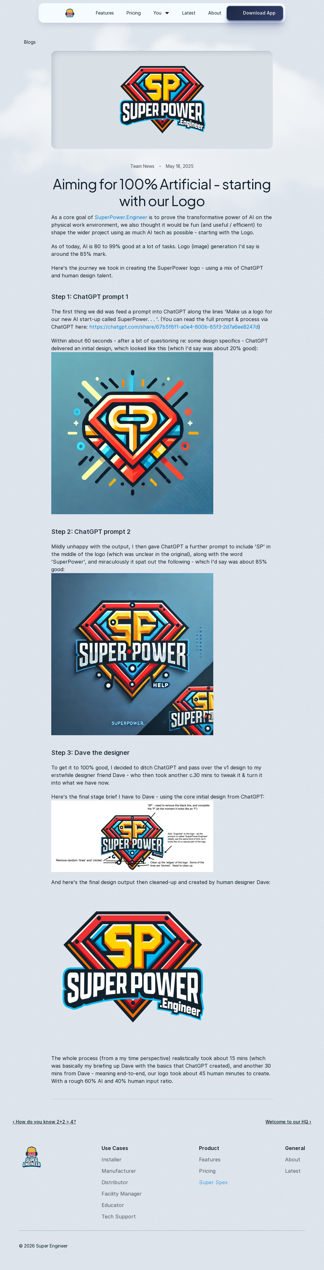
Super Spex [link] (213, 1182)
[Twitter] (285, 1246)
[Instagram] (239, 1246)
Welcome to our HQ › (288, 1121)
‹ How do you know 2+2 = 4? (44, 1121)
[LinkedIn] (254, 1246)
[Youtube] (270, 1246)
